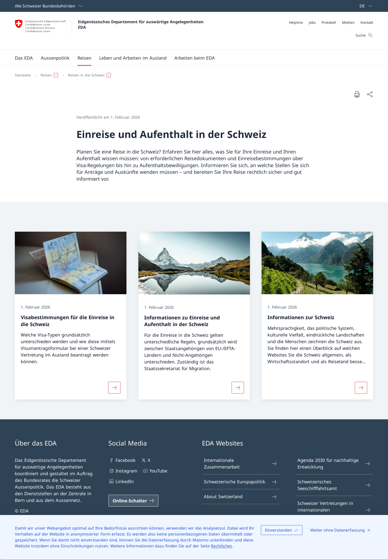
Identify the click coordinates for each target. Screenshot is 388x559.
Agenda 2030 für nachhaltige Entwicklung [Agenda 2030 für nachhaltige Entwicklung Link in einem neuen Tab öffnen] (334, 463)
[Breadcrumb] (192, 75)
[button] (24, 58)
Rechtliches (221, 546)
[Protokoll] (329, 22)
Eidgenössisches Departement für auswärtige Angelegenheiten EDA (141, 24)
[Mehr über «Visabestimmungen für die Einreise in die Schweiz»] (114, 388)
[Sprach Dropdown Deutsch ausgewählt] (364, 6)
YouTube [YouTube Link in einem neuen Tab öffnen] (154, 471)
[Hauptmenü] (190, 58)
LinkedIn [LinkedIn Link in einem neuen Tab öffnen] (121, 481)
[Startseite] (23, 75)
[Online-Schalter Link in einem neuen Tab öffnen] (133, 501)
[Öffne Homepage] (110, 31)
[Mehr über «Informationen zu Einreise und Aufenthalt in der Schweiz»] (238, 388)
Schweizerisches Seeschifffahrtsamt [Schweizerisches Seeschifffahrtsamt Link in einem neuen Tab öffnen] (334, 485)
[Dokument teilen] (369, 94)
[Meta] (331, 22)
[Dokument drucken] (356, 94)
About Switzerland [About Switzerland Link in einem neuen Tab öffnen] (240, 496)
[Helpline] (296, 22)
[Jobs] (312, 22)
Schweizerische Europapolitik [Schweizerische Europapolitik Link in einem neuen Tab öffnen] (240, 482)
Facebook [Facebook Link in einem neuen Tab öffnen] (122, 460)
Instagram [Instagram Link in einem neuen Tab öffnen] (122, 471)
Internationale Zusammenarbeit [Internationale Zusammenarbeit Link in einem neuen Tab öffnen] (240, 463)
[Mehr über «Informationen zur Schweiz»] (361, 388)
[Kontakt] (367, 22)
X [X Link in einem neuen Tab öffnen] (145, 460)
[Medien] (348, 22)
